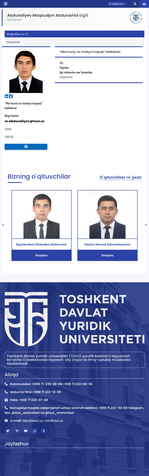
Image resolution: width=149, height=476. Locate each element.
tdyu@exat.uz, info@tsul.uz (43, 420)
